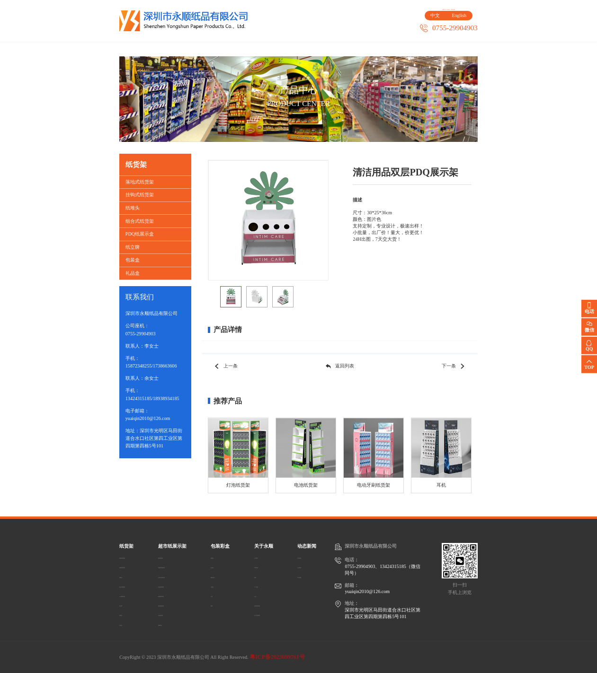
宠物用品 (174, 624)
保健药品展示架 (181, 566)
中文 (432, 20)
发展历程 (261, 566)
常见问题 (306, 576)
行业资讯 (306, 566)
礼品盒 (132, 273)
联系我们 (378, 49)
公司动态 (306, 556)
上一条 (226, 366)
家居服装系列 (179, 604)
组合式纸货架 (139, 221)
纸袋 (221, 604)
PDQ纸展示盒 (139, 233)
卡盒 (221, 595)
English (456, 20)
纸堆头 (132, 207)
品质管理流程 (266, 604)
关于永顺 (338, 49)
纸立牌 (132, 247)
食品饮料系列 (179, 585)
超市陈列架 (176, 556)
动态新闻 (457, 49)
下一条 (454, 366)
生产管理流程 (266, 614)
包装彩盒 (258, 49)
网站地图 (468, 9)
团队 (257, 576)
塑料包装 (225, 576)
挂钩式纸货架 (139, 194)
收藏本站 (423, 9)
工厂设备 (261, 585)
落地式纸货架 (139, 181)
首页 (139, 49)
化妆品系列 (176, 614)
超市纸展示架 (218, 49)
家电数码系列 (179, 595)
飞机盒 (223, 585)
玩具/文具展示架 (182, 576)
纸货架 (179, 49)
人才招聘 (418, 49)
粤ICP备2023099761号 (277, 657)
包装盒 (132, 259)
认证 (257, 595)
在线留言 (446, 9)
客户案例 (298, 49)
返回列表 (339, 366)
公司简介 (261, 556)
